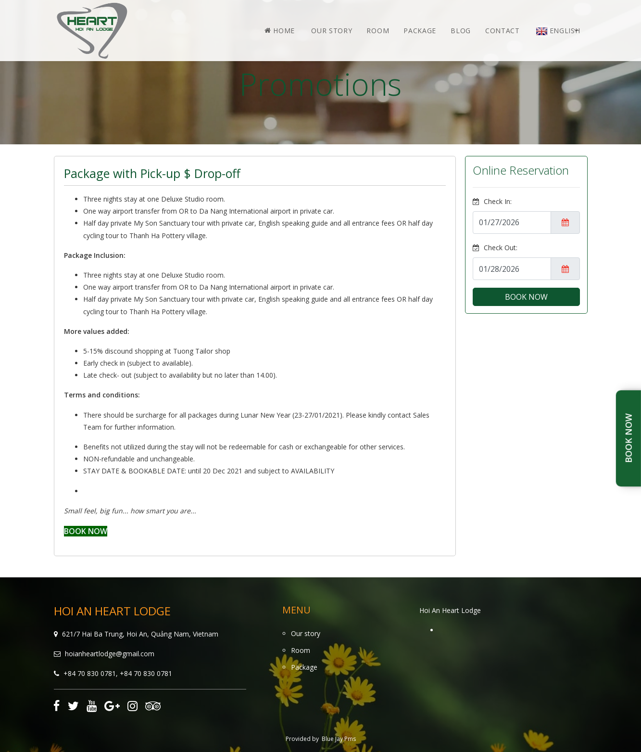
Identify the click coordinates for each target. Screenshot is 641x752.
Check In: (492, 201)
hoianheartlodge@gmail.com (109, 653)
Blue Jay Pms (339, 739)
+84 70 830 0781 (89, 673)
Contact (502, 30)
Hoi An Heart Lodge (450, 610)
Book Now (628, 438)
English (558, 30)
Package (419, 30)
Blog (461, 30)
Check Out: (495, 247)
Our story (331, 30)
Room (377, 30)
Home (279, 30)
